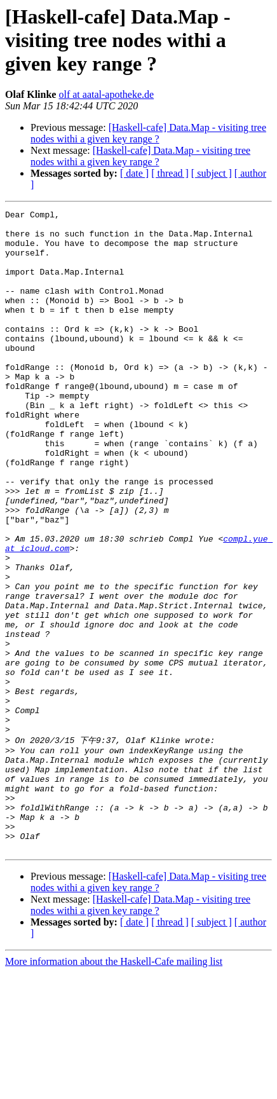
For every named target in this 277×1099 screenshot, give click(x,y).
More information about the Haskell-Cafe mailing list (113, 1087)
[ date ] (134, 173)
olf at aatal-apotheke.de (106, 94)
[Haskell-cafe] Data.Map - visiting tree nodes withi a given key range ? (148, 133)
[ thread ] (170, 173)
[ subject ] (211, 173)
